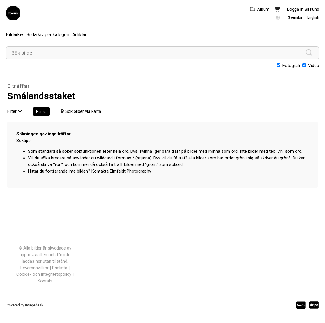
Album (263, 9)
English (313, 17)
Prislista (59, 268)
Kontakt (45, 281)
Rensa (41, 111)
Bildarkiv (14, 34)
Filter (14, 111)
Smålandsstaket (41, 95)
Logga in (295, 9)
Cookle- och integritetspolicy (43, 274)
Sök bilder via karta (83, 111)
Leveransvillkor (34, 268)
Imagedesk (34, 305)
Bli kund (312, 9)
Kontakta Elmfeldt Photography (121, 171)
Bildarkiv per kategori (47, 34)
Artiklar (79, 34)
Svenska (295, 17)
